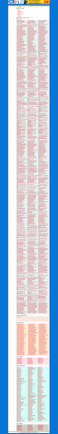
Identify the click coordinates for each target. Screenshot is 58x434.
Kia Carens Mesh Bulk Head (41, 198)
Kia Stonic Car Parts (40, 429)
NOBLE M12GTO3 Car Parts (20, 402)
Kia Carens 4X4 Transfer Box (31, 21)
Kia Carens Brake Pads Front (31, 61)
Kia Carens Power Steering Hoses (31, 208)
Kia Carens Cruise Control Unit (31, 87)
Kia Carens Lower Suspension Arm (21, 197)
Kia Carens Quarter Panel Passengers (21, 212)
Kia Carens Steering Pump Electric (31, 256)
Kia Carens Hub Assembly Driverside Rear (32, 175)
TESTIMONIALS (42, 5)
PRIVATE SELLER (37, 5)
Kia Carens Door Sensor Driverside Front (32, 115)
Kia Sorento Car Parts (30, 362)
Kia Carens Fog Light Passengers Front (22, 144)
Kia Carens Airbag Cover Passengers (32, 31)
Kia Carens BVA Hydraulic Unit (31, 70)
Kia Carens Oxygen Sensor (41, 203)
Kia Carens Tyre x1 (40, 279)
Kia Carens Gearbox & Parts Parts (21, 338)
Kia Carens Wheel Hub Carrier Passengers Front (42, 291)
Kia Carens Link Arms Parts (20, 342)
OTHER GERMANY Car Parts (31, 403)
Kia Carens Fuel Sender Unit (20, 153)
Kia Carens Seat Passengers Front (21, 227)
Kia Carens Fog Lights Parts (31, 336)
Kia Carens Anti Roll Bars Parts (20, 325)
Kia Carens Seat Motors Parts (42, 343)
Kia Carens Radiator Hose (20, 215)
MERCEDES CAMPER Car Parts (32, 396)
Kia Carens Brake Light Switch (31, 60)
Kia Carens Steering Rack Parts (42, 347)
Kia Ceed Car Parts (30, 358)
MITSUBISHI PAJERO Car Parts (32, 399)
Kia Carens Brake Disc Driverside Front (32, 57)
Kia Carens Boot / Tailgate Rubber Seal (43, 49)
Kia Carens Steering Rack (41, 256)
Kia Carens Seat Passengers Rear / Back (32, 227)
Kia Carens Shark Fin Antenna (31, 235)
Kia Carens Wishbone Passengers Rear (32, 311)
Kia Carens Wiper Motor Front (20, 309)
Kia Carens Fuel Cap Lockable (31, 146)
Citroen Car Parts (19, 372)
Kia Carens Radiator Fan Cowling (42, 213)
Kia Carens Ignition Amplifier (20, 180)
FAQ (44, 5)
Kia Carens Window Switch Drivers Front (22, 300)
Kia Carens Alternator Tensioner (21, 40)
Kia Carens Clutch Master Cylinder (31, 79)
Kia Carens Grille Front (19, 162)
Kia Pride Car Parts (30, 360)
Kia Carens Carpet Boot (41, 71)
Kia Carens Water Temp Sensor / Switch (32, 284)
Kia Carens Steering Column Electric (31, 254)
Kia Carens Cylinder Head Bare (42, 91)
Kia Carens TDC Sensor (20, 267)
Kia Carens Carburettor (30, 71)
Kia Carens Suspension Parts (20, 349)
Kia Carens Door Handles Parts (42, 331)
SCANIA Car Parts (30, 410)
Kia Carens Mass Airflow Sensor (21, 198)
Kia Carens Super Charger (20, 263)
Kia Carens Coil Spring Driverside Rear (32, 82)
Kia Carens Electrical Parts (31, 334)
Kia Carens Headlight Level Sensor (31, 167)
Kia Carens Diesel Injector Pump (21, 94)
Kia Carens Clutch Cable (20, 79)
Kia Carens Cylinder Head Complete (31, 92)
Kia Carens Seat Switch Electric (42, 227)
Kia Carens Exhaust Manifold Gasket (42, 140)
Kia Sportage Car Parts (19, 429)
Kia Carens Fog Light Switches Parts (21, 336)
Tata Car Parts (39, 414)
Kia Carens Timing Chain (20, 271)
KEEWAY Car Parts (19, 388)
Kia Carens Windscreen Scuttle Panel (21, 303)
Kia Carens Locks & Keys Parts (32, 342)
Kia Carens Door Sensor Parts (20, 332)
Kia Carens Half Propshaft (30, 162)
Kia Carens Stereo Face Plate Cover (31, 258)
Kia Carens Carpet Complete (20, 72)
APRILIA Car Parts (19, 368)
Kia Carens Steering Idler (20, 255)
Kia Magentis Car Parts (40, 425)
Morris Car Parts (19, 400)
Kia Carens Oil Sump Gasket (20, 203)
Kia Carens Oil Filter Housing (20, 201)
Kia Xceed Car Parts (30, 363)
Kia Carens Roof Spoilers (41, 221)
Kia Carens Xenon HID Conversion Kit (32, 312)
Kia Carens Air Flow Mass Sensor (21, 29)
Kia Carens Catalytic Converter (20, 73)
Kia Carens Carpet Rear (41, 72)
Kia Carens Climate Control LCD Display (43, 77)
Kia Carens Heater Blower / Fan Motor (32, 172)
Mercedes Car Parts (19, 396)
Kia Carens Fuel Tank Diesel (30, 153)
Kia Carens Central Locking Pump (21, 75)
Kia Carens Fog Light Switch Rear (31, 145)
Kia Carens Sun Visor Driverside (31, 260)
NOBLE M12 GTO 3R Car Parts (32, 401)
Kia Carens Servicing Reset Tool (21, 235)
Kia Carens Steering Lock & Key (42, 255)
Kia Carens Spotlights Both (30, 250)
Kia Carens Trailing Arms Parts (42, 350)
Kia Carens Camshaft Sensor (20, 71)
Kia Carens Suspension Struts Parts (32, 349)
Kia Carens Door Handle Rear (20, 107)
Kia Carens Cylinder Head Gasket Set (21, 93)
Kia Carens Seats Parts (31, 344)
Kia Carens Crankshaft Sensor (20, 85)
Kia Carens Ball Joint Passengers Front (21, 44)
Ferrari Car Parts (19, 377)
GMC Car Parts (39, 379)
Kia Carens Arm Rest (30, 41)
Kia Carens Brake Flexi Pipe (41, 59)
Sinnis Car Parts (30, 411)
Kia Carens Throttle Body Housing (42, 268)
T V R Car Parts (30, 413)
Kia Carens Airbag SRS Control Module (21, 34)
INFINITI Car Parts (30, 384)
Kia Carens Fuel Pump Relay (41, 152)
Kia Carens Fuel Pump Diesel (31, 151)
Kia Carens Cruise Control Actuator (31, 86)
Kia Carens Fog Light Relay (41, 144)
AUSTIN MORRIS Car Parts (31, 369)
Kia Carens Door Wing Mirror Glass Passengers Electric (21, 126)
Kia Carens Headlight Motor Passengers (32, 168)
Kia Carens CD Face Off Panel (31, 73)
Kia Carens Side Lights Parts (31, 345)
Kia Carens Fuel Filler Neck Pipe (21, 148)
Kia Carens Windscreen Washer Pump (43, 303)
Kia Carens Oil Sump (30, 202)
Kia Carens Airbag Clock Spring (42, 30)
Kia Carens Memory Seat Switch (31, 198)
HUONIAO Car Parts (19, 383)
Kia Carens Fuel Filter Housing (42, 148)
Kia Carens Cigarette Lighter (30, 77)
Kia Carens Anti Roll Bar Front (42, 40)
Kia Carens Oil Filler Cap (30, 200)
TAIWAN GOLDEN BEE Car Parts (42, 413)
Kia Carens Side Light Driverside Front (21, 239)
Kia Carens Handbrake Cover (41, 163)
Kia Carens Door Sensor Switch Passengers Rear (21, 117)
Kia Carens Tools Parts (19, 350)
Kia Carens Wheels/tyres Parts (20, 352)
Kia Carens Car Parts (25, 17)
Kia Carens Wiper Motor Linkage (31, 309)
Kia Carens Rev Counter (41, 217)
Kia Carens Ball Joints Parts (31, 326)
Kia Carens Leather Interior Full (42, 195)
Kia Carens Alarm (19, 37)
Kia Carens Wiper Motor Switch (31, 310)
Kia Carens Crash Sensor (30, 85)
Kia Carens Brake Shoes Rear (20, 63)
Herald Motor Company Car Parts (42, 381)
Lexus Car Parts (19, 392)
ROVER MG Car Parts (40, 409)
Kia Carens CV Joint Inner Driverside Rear (32, 88)
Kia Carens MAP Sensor (41, 197)
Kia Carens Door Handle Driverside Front (32, 103)
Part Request (20, 11)
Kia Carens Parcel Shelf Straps (42, 205)
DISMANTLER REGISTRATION (40, 4)
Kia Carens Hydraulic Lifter (20, 179)
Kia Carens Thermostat (30, 267)
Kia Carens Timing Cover (30, 271)
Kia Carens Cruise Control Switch (21, 87)
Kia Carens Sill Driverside (41, 241)
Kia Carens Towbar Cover (30, 275)
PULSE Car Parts (30, 407)
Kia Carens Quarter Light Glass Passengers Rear (31, 211)
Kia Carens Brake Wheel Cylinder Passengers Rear (31, 64)
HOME (28, 4)
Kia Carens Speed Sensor (30, 246)
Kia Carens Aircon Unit (41, 36)
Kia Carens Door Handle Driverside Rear (43, 103)
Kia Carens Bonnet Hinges (30, 47)
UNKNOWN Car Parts (30, 417)
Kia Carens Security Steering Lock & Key (43, 234)
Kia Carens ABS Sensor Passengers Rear (22, 25)
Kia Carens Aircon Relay (20, 36)
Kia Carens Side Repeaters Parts (43, 345)
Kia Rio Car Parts (19, 361)
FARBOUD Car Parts (40, 376)
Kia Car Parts (39, 388)
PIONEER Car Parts (30, 405)
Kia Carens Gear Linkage (20, 155)
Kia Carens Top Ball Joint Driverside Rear (32, 272)
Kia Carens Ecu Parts (41, 333)
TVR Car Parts (29, 416)
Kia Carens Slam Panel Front (31, 242)
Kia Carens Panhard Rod (30, 204)
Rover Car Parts (30, 409)
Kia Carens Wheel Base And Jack (42, 287)
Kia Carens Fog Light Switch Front (21, 145)
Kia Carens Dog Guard (30, 96)
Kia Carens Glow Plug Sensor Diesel (31, 161)
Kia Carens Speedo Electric (30, 247)
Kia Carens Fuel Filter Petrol (20, 149)
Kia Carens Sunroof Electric (30, 261)
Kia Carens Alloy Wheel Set (41, 37)
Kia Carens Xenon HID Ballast (42, 311)
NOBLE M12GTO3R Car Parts (31, 402)
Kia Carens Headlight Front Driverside (43, 165)
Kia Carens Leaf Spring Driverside (21, 195)
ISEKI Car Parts (39, 384)
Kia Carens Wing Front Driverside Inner (21, 304)
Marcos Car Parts (19, 394)
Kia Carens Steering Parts (20, 347)
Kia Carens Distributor (41, 95)
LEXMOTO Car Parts (40, 391)
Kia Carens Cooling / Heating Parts (32, 329)
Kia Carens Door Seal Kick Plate (21, 115)
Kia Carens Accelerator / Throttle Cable (32, 25)
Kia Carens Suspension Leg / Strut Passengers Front (42, 265)
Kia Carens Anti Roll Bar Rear (20, 41)
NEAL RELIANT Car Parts (31, 400)
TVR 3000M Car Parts (40, 416)
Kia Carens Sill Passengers (20, 242)
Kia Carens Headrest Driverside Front (32, 170)
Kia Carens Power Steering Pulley (42, 208)
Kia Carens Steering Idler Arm (31, 255)
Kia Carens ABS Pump (19, 23)
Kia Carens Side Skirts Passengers (42, 240)
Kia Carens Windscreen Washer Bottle (32, 303)
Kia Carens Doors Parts (20, 333)
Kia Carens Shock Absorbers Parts (21, 345)
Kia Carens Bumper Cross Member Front (32, 65)
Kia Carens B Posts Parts (20, 326)
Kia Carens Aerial (29, 26)
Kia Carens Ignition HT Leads (41, 181)
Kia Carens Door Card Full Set (20, 99)
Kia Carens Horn (40, 174)
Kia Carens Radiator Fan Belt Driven (31, 213)
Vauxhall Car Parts (19, 418)
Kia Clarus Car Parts (19, 425)
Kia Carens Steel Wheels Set (31, 252)
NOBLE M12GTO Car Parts (41, 401)
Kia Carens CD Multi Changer (41, 73)
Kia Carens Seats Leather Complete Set (43, 233)
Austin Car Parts (19, 369)
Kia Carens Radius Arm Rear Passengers (22, 217)
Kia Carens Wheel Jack (20, 292)
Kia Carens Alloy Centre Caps (31, 37)
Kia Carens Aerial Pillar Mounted (42, 27)
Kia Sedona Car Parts (30, 361)
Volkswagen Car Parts (30, 418)
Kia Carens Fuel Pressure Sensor (21, 151)
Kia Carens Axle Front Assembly (42, 42)
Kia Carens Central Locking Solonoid (42, 75)
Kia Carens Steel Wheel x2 (20, 251)
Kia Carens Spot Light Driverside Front (43, 249)
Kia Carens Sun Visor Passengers (42, 260)
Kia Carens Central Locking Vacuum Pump (32, 76)
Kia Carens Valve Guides (41, 281)
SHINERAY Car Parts (19, 411)
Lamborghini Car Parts (19, 390)
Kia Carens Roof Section (41, 219)
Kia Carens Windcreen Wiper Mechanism (43, 292)
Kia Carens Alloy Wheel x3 (41, 38)
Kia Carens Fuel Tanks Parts (31, 337)
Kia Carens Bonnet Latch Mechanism (21, 48)
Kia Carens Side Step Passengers (31, 241)
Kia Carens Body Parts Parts (42, 326)
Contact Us (19, 16)
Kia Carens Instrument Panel (30, 190)
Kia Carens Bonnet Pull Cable (31, 48)
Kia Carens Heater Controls (41, 172)
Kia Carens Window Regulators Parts (43, 352)
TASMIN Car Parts (30, 414)
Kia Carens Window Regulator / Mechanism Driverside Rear (20, 297)
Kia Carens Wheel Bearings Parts (32, 351)
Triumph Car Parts (19, 416)
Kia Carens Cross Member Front (42, 85)
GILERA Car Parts (30, 379)
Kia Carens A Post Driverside (41, 21)
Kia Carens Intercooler (41, 190)
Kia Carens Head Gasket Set (20, 165)
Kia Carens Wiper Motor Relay (20, 310)
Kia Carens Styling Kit (19, 260)
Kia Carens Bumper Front (20, 69)
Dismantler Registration (21, 12)
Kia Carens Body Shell (41, 46)
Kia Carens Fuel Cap (40, 145)
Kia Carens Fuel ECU (30, 147)
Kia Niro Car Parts (30, 426)
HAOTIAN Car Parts (30, 381)
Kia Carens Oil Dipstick (19, 200)
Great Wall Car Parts (30, 380)
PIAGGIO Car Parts (19, 405)
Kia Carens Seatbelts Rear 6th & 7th (31, 233)
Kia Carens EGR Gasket (30, 129)
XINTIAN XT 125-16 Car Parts (20, 420)
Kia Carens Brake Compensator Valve (21, 57)
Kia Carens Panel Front (20, 204)
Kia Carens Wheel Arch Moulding (21, 287)
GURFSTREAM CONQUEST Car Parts (21, 381)
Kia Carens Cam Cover (41, 70)
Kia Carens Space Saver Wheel (42, 243)
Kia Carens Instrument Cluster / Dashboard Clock (42, 189)
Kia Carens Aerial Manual (20, 27)
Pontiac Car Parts (30, 406)
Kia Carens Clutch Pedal (41, 79)
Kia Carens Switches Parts (42, 349)
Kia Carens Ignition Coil (41, 180)
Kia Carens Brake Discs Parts (31, 327)
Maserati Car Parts (40, 394)
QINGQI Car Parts (40, 407)
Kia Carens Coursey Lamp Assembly (42, 84)
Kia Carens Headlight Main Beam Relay (43, 167)
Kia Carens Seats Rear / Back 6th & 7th (22, 234)
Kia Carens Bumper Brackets (20, 65)
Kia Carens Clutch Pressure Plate (21, 80)
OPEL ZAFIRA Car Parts (20, 403)
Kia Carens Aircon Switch (30, 36)
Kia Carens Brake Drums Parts (42, 327)
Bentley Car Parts (19, 370)
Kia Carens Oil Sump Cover (41, 202)
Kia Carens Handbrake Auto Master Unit (43, 162)
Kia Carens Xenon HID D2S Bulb (21, 313)
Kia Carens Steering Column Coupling (43, 253)
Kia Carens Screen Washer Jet (42, 222)
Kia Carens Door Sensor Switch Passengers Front (42, 116)
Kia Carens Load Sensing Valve (21, 196)
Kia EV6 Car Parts (30, 425)
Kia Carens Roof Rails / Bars (30, 219)
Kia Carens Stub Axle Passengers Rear (43, 259)
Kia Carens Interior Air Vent (20, 191)
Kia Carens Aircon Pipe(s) (41, 35)
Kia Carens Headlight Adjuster (31, 165)
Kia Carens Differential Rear (30, 95)
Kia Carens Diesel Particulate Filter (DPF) (32, 94)
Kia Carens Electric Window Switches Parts (22, 334)
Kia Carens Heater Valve (30, 174)
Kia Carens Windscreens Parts (20, 353)
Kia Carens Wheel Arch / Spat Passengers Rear (42, 286)
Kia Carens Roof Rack (19, 219)
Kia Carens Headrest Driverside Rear (42, 170)
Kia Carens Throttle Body (30, 268)
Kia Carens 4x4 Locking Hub (20, 20)
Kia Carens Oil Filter (40, 200)
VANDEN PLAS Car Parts (41, 417)
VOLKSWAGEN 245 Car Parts (41, 418)
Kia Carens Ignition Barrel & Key (31, 180)
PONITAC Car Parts (19, 406)
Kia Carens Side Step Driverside (21, 241)
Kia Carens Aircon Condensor (41, 34)
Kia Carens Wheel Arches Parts (21, 351)
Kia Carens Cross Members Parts (43, 329)
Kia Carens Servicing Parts (42, 344)
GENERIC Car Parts (19, 379)
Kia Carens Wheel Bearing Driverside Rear (32, 288)
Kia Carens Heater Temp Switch (21, 174)
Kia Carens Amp (29, 40)
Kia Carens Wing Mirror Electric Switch (43, 305)
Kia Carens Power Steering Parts (43, 342)
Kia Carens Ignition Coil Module (21, 181)
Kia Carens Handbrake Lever (20, 164)
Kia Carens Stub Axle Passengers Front (32, 259)
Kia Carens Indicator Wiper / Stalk (31, 187)
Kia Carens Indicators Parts (20, 340)
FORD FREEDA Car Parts (41, 378)
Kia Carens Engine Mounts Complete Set (43, 136)
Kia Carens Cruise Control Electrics (42, 86)
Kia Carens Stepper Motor (20, 258)
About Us (19, 10)
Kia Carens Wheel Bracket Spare (21, 291)
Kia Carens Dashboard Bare (30, 93)
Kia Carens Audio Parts (31, 325)
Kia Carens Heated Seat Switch (21, 172)
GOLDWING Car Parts (19, 380)
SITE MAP (48, 4)
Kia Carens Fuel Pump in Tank (31, 152)
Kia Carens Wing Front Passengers (42, 304)
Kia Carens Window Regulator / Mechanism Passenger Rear (42, 297)
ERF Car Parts (18, 376)
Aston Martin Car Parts (30, 368)
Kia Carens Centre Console (41, 76)
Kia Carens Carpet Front (30, 72)
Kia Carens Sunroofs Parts (42, 348)
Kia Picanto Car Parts (19, 360)
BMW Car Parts (30, 370)
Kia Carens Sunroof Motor (41, 262)
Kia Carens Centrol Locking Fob (21, 77)
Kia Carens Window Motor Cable (42, 293)
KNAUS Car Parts (19, 389)
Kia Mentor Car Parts (19, 426)
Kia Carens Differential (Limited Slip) (42, 94)
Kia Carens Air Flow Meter (30, 29)
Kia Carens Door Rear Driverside (31, 113)
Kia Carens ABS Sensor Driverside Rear (32, 24)
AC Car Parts (39, 367)
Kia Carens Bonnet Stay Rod (41, 48)
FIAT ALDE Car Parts (40, 377)
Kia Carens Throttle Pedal (30, 269)
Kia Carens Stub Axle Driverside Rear (21, 259)
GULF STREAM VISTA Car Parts (42, 380)
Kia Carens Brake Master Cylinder (21, 61)
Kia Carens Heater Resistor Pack (42, 173)
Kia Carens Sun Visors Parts (31, 348)
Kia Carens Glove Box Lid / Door (21, 160)
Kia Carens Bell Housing (41, 45)
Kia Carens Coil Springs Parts (20, 329)
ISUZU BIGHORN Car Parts (31, 385)
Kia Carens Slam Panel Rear (41, 242)
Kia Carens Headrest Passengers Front (21, 171)
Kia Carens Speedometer (20, 248)
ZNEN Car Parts (19, 421)
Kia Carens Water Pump (41, 283)
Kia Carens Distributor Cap (20, 96)
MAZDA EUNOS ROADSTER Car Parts (42, 395)
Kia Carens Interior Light (41, 192)
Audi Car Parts (39, 368)
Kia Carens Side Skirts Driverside (31, 240)
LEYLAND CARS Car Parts (41, 392)
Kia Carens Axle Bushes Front (20, 42)
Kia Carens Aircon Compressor (31, 34)
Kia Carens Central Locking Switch (21, 76)
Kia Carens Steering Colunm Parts (32, 347)
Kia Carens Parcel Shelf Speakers (31, 205)
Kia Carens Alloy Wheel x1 (20, 38)
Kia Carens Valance (29, 281)
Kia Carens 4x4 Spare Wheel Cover (42, 20)
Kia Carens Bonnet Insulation (41, 47)
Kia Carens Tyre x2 (19, 280)
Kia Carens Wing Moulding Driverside (21, 306)
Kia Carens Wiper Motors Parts (20, 354)
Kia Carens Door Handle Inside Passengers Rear (20, 106)
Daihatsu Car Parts (40, 374)
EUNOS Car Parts (30, 376)
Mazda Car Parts (19, 395)
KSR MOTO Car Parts (40, 389)
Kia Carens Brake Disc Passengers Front (22, 58)
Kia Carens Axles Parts (41, 325)
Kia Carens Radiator (29, 212)
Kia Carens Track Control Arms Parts (32, 350)
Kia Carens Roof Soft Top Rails (31, 221)
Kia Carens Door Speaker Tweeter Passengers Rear (31, 122)
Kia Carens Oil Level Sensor (30, 201)
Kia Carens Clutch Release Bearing (31, 80)
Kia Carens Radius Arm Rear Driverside (43, 216)
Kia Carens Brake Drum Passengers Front (22, 59)
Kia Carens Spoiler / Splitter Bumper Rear (43, 248)
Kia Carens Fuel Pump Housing (21, 152)
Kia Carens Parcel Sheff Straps (20, 205)
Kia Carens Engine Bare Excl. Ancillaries (43, 133)
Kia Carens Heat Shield (41, 171)
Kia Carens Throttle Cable (20, 269)
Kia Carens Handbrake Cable (31, 163)
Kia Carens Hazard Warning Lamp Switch (43, 164)
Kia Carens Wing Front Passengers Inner (22, 305)
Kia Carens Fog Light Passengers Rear (32, 144)
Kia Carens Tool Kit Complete (41, 271)
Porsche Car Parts (40, 406)
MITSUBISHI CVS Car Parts (20, 399)
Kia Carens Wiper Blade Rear (20, 308)
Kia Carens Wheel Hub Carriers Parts (43, 351)
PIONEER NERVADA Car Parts (41, 405)
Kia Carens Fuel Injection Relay (42, 149)
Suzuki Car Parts (19, 413)
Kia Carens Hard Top (30, 164)
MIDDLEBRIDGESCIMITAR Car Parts (21, 398)
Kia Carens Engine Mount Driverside (21, 136)
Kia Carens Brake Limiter (41, 60)
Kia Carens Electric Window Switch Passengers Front (31, 132)
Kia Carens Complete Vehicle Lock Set (43, 83)
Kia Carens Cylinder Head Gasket (42, 92)
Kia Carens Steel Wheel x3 (30, 251)
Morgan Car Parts (40, 399)
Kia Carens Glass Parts (41, 338)
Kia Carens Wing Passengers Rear (42, 306)
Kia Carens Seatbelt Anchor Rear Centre (43, 229)
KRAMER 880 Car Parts (31, 389)
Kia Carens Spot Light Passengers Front (22, 250)
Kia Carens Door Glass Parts (31, 331)
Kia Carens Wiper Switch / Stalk (42, 310)
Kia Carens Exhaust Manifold (31, 140)
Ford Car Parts (29, 378)
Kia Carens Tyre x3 (29, 280)
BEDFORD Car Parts (40, 369)
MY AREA (45, 4)
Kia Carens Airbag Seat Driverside (31, 33)
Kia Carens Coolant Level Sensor (31, 84)
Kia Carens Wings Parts (42, 353)
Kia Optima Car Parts (40, 426)
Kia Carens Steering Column (20, 253)
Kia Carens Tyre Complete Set (31, 279)
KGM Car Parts (30, 388)
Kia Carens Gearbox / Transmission (31, 156)
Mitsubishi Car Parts (40, 398)
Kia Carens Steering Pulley (20, 256)
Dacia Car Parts (19, 373)
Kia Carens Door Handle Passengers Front (32, 106)
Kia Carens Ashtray (40, 41)
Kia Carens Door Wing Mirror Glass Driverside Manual (42, 125)
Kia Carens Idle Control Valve (31, 179)
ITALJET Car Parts (40, 385)
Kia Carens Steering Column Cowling (21, 254)
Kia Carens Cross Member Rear (21, 86)
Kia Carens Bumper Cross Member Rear (43, 65)
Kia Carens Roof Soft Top (20, 220)
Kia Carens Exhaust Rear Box (20, 142)
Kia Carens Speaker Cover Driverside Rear (32, 245)
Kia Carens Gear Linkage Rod (31, 155)
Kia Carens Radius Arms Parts (20, 343)
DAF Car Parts (18, 374)
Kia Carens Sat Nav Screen (20, 222)
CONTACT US (47, 5)
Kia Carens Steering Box (41, 252)
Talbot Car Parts (19, 414)
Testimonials (19, 14)
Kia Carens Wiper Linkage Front (31, 308)
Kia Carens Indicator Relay (30, 184)
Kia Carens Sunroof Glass (20, 262)
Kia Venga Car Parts (19, 363)
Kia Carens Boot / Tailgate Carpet (21, 49)
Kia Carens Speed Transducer (42, 246)
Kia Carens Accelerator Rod (41, 25)
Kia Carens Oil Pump (19, 202)
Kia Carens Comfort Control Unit (31, 83)
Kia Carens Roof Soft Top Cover (42, 220)
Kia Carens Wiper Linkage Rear (42, 308)
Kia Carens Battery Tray (30, 45)
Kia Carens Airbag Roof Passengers (21, 33)
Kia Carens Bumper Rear (41, 69)
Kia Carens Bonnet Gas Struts (20, 47)
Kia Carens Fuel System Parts (20, 337)
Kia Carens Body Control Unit (20, 46)
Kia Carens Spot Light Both (30, 249)
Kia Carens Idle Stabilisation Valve (42, 179)
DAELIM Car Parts (30, 373)
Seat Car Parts (39, 410)
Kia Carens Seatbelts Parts (20, 344)
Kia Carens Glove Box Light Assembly (32, 160)
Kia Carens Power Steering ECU (21, 208)
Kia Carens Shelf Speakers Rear (42, 235)
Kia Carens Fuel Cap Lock (20, 146)
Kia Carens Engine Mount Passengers (32, 136)
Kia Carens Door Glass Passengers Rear (22, 103)
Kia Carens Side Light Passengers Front (32, 239)
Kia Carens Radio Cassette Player (31, 216)
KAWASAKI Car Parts (30, 387)
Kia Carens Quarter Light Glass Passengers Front (20, 211)
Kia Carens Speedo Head (41, 247)
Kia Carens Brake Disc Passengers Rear (32, 58)
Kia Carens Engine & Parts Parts (43, 334)
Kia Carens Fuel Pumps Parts (42, 336)
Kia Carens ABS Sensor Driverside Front (22, 24)
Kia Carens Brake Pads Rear (41, 61)
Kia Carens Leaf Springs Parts (32, 341)
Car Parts (18, 367)
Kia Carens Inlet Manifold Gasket (42, 187)
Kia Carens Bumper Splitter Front (21, 70)
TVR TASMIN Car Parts (20, 417)
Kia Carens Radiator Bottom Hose (42, 212)
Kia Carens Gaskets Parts (42, 337)
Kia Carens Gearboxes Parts (31, 338)
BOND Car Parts (40, 370)
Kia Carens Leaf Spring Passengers (31, 195)
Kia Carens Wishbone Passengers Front (22, 311)
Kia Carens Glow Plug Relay (20, 161)
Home (17, 6)
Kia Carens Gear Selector (41, 155)
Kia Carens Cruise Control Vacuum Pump (43, 87)
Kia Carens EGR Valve (41, 129)
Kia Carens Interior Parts (42, 340)
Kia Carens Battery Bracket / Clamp (42, 44)
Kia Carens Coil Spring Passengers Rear (22, 83)
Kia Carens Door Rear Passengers (21, 114)
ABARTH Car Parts (30, 367)
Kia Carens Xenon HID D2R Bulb (42, 312)
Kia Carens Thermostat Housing (42, 267)
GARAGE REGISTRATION (32, 5)
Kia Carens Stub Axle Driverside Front (43, 258)
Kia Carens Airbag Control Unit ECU (21, 31)
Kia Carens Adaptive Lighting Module (21, 26)
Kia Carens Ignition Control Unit (31, 181)
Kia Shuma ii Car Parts (19, 362)
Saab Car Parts (19, 410)
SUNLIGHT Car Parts (30, 412)
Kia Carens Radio (19, 216)
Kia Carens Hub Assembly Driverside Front (22, 175)
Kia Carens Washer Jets (30, 283)
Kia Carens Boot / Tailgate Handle (31, 49)
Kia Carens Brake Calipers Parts (21, 327)
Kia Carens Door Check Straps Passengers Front (20, 101)
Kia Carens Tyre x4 (40, 280)
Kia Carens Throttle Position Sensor (42, 269)
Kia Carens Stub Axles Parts (20, 348)
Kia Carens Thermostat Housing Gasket (22, 268)
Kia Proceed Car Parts (40, 360)
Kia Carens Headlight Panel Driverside (43, 168)
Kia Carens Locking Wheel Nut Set (31, 196)
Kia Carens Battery (29, 44)
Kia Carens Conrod (19, 84)
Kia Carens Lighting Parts (42, 341)
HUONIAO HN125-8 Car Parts (31, 383)
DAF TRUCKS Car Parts (31, 374)
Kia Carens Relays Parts (31, 343)
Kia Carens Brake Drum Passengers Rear (32, 59)
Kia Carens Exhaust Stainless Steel (42, 142)
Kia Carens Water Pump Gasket (21, 284)
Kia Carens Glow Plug (41, 160)
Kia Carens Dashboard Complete (42, 93)
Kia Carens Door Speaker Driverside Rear (22, 119)
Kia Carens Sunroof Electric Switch (42, 261)
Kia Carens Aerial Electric (41, 26)
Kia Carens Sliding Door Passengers (31, 243)
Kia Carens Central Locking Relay (31, 75)
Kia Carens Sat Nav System (30, 222)
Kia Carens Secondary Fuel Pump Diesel (32, 234)
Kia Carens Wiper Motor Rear (41, 309)
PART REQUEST (34, 4)
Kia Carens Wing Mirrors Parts (32, 353)
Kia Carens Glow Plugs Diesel (42, 161)
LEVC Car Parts (30, 391)
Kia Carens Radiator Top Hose (42, 215)
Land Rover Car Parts (40, 390)
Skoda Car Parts (40, 411)
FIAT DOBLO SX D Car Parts (20, 378)
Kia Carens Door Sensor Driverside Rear (43, 115)
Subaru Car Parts (19, 412)
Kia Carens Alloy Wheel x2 (30, 38)
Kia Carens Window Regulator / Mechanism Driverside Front (42, 296)
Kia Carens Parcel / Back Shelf (42, 204)
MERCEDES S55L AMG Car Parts (42, 396)
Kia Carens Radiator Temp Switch (31, 215)
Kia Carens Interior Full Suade (42, 191)
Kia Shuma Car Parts (40, 361)
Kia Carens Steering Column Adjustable (32, 253)
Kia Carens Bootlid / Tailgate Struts (21, 53)
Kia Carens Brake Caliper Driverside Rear (22, 56)
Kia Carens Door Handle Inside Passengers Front (42, 104)
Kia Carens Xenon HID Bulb (20, 312)
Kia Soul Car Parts (40, 362)
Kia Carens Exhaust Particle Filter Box (43, 141)
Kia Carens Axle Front (30, 42)
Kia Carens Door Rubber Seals (42, 114)
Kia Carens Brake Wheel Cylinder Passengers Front (21, 64)
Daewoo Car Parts (40, 373)
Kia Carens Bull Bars (40, 64)
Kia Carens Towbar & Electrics (20, 275)
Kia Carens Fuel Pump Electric (42, 151)
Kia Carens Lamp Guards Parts (20, 341)
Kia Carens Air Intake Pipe (20, 30)
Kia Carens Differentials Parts (20, 331)
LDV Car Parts (18, 391)
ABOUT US (30, 4)
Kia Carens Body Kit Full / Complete (31, 46)
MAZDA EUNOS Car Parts (31, 395)
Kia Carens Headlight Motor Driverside (21, 168)
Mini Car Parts (29, 398)
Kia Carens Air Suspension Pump (31, 30)
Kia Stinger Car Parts (30, 429)
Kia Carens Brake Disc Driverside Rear (43, 57)
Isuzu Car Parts (19, 385)
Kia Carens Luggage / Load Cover (31, 197)
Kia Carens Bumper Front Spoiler (31, 69)
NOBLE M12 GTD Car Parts (20, 401)
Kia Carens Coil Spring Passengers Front (43, 82)
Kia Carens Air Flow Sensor (41, 29)
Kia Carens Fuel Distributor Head (21, 147)
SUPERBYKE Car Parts (40, 412)
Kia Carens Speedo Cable (20, 247)
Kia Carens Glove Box (41, 159)
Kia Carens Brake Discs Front (41, 58)
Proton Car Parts (19, 407)
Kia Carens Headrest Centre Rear (21, 170)
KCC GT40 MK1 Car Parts (41, 387)
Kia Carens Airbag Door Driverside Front (43, 31)
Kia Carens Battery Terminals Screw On (22, 45)
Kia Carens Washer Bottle (20, 283)
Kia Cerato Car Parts (40, 358)
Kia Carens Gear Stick (19, 156)
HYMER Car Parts (40, 383)
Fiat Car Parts (29, 377)
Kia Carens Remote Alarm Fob (31, 217)
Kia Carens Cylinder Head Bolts (21, 92)
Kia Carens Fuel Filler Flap (41, 147)
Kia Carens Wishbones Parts (31, 354)
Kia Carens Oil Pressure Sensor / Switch (43, 201)
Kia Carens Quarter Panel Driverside (42, 211)
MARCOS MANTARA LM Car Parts (32, 394)
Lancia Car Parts (30, 390)
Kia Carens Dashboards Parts (42, 330)
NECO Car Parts (40, 400)
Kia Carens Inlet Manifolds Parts (32, 340)
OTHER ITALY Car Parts (41, 403)
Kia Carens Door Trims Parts (42, 332)
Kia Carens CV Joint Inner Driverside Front (22, 88)
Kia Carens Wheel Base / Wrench (31, 287)
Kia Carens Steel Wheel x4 (41, 251)
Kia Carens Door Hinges (30, 107)
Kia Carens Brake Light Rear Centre (21, 60)
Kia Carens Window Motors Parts (32, 352)
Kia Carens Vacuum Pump (20, 281)
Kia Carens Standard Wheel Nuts (42, 250)
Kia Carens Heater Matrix (30, 173)
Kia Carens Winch (29, 292)
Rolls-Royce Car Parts (19, 409)
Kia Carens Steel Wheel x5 (20, 252)
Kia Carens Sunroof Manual (30, 262)
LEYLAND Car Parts (30, 392)
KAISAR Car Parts (19, 387)
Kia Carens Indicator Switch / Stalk (42, 184)
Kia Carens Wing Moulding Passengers (32, 306)
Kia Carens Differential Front (20, 95)
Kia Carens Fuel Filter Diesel (30, 148)
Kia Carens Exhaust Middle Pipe (31, 141)
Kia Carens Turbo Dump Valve (20, 279)
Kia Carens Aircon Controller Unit (21, 35)
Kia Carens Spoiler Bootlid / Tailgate (21, 249)
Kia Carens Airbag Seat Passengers (42, 33)
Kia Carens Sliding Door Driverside (21, 243)
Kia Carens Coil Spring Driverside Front (21, 82)
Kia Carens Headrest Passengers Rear (32, 171)
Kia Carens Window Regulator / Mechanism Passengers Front (20, 299)
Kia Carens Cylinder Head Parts (32, 330)
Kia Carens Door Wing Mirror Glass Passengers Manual (31, 126)
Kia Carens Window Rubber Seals (42, 299)
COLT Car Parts (39, 372)
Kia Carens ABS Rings (41, 23)
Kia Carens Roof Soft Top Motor (21, 221)
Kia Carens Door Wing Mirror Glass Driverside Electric (31, 125)
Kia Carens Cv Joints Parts (20, 330)
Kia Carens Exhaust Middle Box (21, 141)
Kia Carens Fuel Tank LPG (41, 153)
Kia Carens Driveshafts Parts (31, 333)
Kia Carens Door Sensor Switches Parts (33, 332)
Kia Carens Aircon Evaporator (31, 35)
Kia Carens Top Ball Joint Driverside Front (22, 272)
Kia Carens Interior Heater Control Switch (22, 192)
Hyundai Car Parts (19, 384)
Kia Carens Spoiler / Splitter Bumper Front (32, 248)
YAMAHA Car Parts (30, 420)
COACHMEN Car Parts (31, 372)
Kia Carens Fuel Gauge (30, 149)
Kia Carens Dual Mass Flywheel (21, 129)
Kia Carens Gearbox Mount (30, 159)
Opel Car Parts (39, 402)
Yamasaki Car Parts (40, 420)
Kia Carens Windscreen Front (41, 300)
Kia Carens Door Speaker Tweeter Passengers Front (21, 122)
